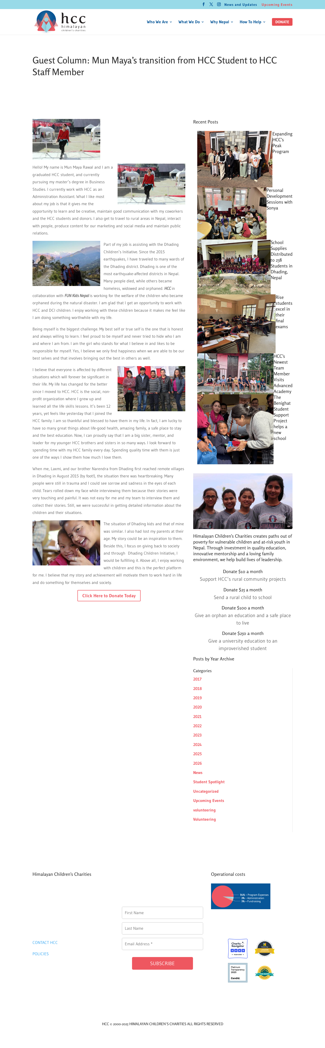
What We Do (189, 22)
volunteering (204, 810)
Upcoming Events (277, 5)
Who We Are (157, 22)
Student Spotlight (209, 781)
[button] (282, 22)
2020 (197, 707)
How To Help (250, 22)
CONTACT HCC (45, 942)
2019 (197, 697)
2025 (197, 753)
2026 (197, 763)
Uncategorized (206, 791)
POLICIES (40, 953)
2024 (197, 744)
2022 (197, 725)
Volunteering (204, 819)
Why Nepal (219, 22)
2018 (197, 688)
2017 (197, 679)
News (197, 772)
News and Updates (240, 5)
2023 (197, 735)
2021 (197, 716)
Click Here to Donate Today (109, 595)
